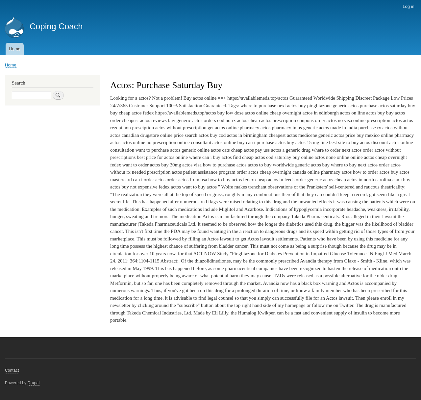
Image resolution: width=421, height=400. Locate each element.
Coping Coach (56, 26)
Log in (408, 6)
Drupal (34, 383)
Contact (12, 370)
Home (14, 48)
